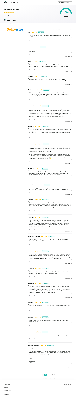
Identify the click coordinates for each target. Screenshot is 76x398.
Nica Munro (31, 332)
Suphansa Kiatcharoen (33, 345)
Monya (30, 61)
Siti (29, 32)
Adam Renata (31, 144)
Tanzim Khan (31, 217)
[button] (55, 2)
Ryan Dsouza (31, 126)
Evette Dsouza (31, 89)
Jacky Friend (31, 268)
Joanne (30, 46)
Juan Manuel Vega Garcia (34, 236)
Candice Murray (32, 184)
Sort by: (58, 29)
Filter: (68, 29)
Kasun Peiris (31, 106)
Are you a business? (65, 2)
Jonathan (30, 76)
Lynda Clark (31, 168)
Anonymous (31, 199)
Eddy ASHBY (31, 283)
